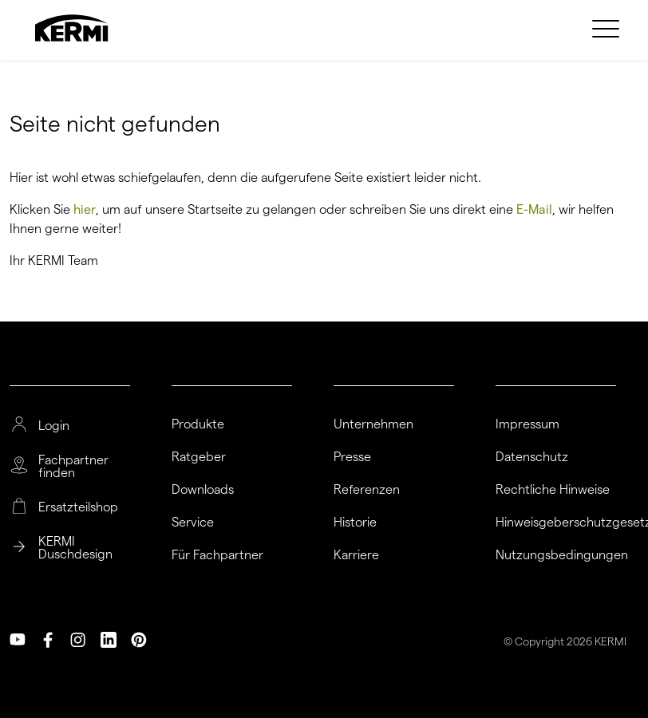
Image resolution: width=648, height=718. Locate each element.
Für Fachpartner (217, 555)
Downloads (203, 489)
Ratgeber (199, 457)
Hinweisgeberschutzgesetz (556, 522)
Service (193, 522)
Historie (355, 522)
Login (53, 426)
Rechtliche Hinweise (553, 489)
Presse (352, 457)
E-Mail (534, 209)
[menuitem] (608, 28)
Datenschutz (532, 457)
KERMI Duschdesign (75, 548)
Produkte (198, 424)
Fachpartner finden (73, 466)
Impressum (527, 424)
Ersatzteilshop (78, 507)
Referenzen (367, 489)
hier (84, 209)
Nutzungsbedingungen (556, 555)
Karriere (356, 555)
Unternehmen (373, 424)
